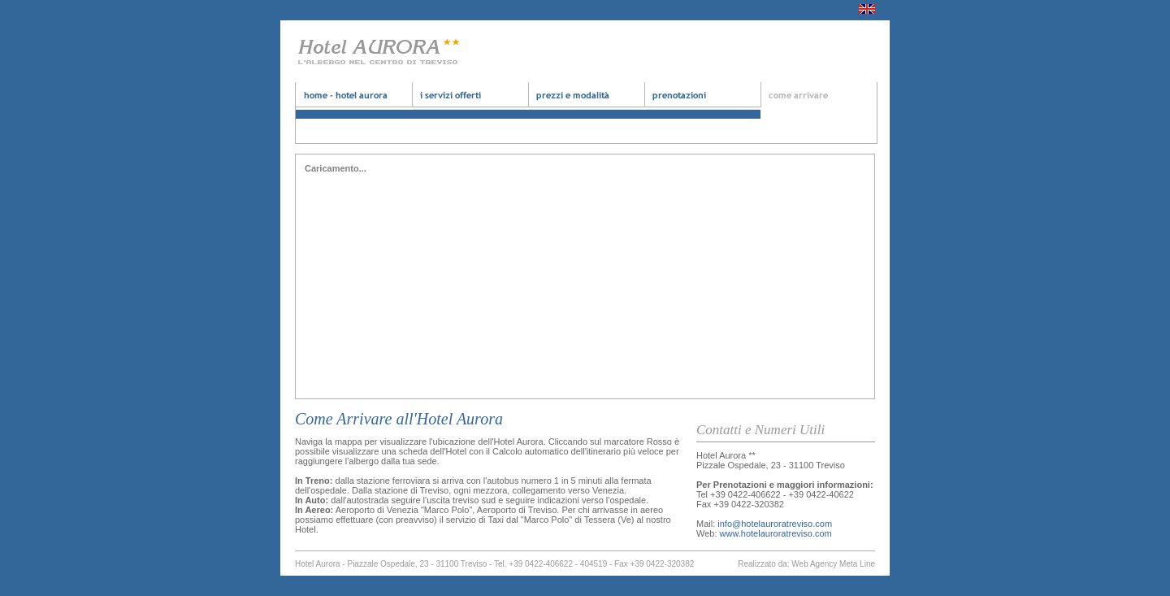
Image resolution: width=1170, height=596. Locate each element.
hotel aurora (354, 100)
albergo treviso (470, 100)
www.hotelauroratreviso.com (776, 533)
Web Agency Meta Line (833, 563)
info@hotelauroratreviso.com (774, 524)
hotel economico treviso (818, 100)
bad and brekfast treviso (586, 100)
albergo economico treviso (702, 100)
